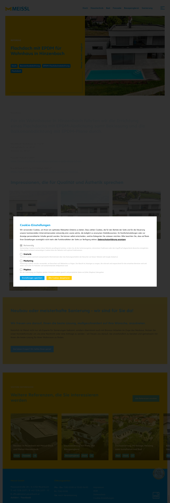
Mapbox (27, 269)
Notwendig (29, 245)
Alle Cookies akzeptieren (59, 278)
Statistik (27, 254)
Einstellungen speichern (32, 278)
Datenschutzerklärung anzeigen (112, 239)
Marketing (28, 261)
